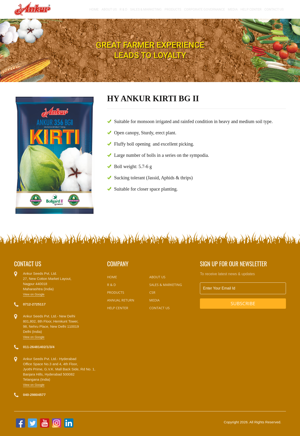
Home (94, 9)
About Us (109, 9)
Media (233, 9)
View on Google (34, 294)
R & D (123, 9)
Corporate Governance (204, 9)
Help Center (251, 9)
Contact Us (274, 9)
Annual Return (120, 300)
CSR (152, 292)
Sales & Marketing (146, 9)
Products (173, 9)
